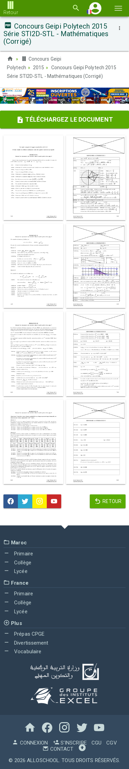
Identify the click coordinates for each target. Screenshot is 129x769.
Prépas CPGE (23, 633)
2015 (38, 67)
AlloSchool (43, 760)
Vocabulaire (22, 651)
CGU (96, 742)
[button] (95, 8)
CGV (111, 742)
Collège (17, 561)
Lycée (15, 570)
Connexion (30, 742)
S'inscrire (70, 742)
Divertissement (26, 642)
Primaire (18, 553)
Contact (57, 748)
